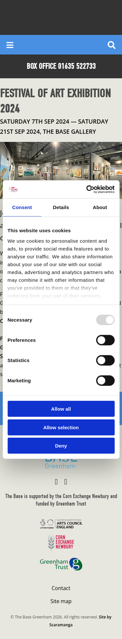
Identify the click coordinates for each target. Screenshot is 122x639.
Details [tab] (61, 207)
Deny (61, 446)
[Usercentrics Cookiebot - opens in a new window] (87, 189)
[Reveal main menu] (10, 44)
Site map (61, 601)
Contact (61, 588)
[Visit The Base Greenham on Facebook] (56, 481)
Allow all (61, 409)
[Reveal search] (111, 44)
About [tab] (100, 207)
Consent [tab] (22, 207)
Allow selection (61, 427)
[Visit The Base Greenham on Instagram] (65, 481)
